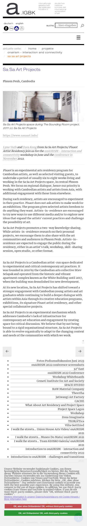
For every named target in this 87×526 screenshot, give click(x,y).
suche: (50, 25)
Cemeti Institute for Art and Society (60, 381)
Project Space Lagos (71, 409)
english (20, 23)
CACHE (79, 401)
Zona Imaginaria (73, 417)
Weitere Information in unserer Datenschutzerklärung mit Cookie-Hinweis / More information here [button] (42, 498)
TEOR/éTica (76, 421)
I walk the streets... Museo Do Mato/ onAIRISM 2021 (49, 437)
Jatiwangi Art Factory (70, 397)
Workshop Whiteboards (68, 377)
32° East (79, 369)
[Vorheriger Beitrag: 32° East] (7, 351)
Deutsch (9, 23)
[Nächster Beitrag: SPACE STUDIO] (80, 351)
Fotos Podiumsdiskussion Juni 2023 (60, 361)
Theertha (78, 393)
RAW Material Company (68, 389)
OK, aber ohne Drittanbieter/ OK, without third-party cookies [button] (43, 506)
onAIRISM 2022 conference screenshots (57, 365)
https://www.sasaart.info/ (20, 135)
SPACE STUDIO (74, 385)
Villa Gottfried (74, 425)
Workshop (77, 413)
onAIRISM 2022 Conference (66, 373)
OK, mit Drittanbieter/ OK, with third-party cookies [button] (43, 513)
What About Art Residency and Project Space (54, 405)
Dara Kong (29, 147)
